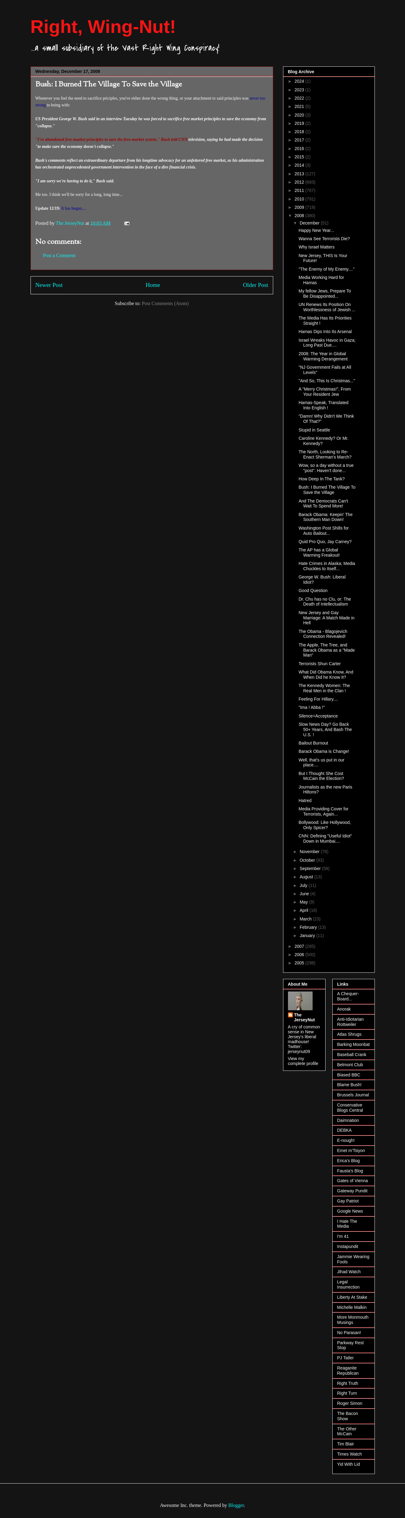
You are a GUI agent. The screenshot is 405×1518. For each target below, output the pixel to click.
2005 (299, 962)
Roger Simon (349, 1403)
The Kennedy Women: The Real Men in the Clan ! (324, 688)
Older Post (255, 285)
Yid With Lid (348, 1464)
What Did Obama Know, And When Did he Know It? (325, 675)
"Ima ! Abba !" (311, 707)
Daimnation (348, 1120)
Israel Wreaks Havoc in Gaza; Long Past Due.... (326, 343)
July (304, 885)
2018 (299, 131)
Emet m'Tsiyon (351, 1150)
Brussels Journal (353, 1094)
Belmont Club (350, 1064)
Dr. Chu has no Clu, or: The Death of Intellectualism (324, 602)
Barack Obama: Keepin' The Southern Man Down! (325, 517)
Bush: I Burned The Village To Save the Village (326, 490)
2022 (299, 98)
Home (153, 285)
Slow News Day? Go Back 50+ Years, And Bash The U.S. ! (325, 729)
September (311, 868)
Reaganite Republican (348, 1370)
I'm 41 (343, 1236)
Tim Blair (345, 1443)
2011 (299, 190)
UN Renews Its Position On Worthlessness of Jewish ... (326, 307)
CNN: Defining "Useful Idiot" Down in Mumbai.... (325, 838)
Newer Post (49, 285)
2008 (299, 215)
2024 (299, 81)
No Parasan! (349, 1332)
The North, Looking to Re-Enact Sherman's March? (324, 454)
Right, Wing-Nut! (103, 26)
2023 (299, 89)
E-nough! (346, 1140)
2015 (299, 156)
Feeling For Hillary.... (318, 699)
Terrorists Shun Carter (319, 663)
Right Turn (347, 1393)
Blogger (236, 1505)
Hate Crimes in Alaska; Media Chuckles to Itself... (326, 566)
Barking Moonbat (353, 1044)
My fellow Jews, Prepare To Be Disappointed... (324, 293)
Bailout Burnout (313, 743)
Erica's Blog (348, 1160)
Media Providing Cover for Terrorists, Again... (323, 811)
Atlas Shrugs (349, 1034)
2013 (299, 173)
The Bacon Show (347, 1416)
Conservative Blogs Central (350, 1108)
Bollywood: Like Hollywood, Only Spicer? (324, 825)
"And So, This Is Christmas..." (326, 380)
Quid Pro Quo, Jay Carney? (324, 541)
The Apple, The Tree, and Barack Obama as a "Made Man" (326, 650)
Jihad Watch (349, 1271)
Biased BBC (348, 1074)
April (305, 910)
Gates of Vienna (352, 1180)
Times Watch (349, 1454)
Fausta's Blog (350, 1170)
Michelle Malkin (352, 1307)
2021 (299, 106)
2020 (299, 115)
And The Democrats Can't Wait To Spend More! (323, 504)
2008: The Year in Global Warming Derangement (322, 356)
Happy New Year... (316, 230)
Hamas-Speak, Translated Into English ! (323, 405)
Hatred (304, 800)
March (306, 918)
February (309, 927)
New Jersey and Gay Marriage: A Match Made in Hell (326, 618)
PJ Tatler (345, 1357)
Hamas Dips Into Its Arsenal (325, 331)
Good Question (312, 590)
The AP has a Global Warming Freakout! (319, 552)
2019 (299, 123)
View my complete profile (303, 1061)
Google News (350, 1211)
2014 (299, 165)
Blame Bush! (349, 1084)
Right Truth (347, 1383)
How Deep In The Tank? (321, 478)
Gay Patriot (348, 1200)
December (310, 223)
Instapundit (347, 1246)
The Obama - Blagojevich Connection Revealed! (322, 634)
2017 (299, 139)
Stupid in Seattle (314, 429)
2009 (299, 207)
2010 (299, 199)
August (307, 876)
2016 (299, 148)
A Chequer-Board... (348, 996)
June (305, 893)
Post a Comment (59, 255)
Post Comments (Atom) (165, 303)
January (308, 935)
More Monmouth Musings (353, 1320)
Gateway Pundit (352, 1190)
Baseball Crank (352, 1054)
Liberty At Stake (352, 1297)
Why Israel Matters (316, 246)
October (308, 860)
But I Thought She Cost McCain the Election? (321, 776)
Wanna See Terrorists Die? (324, 238)
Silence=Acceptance (318, 715)
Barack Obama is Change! (323, 751)
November (310, 851)
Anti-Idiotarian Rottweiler (350, 1022)
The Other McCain (347, 1431)
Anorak (344, 1009)
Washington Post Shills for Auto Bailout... (323, 531)
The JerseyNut (304, 1017)
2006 (299, 954)
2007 (299, 946)
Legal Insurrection (348, 1284)
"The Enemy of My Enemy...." (326, 269)
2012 (299, 182)
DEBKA (344, 1130)
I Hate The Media (347, 1224)
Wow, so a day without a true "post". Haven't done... (326, 468)
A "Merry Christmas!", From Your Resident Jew (324, 392)
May (304, 902)
